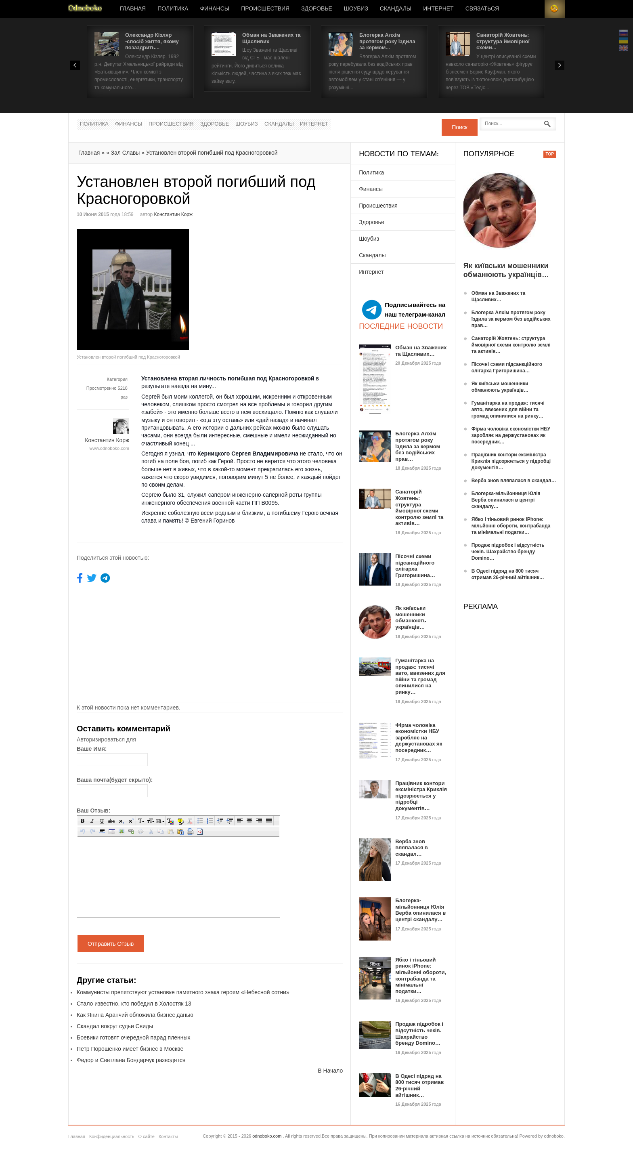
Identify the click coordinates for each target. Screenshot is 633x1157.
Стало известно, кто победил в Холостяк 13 (134, 1003)
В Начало (330, 1070)
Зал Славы (125, 152)
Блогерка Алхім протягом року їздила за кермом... (387, 41)
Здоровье (316, 9)
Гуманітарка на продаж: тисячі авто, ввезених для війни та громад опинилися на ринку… (420, 676)
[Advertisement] (278, 285)
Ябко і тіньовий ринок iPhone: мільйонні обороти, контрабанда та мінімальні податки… (420, 975)
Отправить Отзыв (111, 944)
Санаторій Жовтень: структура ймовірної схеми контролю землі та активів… (419, 507)
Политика (172, 9)
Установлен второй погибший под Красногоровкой (212, 152)
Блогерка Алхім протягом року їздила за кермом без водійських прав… (417, 446)
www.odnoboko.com (109, 448)
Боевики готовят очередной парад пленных (134, 1037)
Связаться (482, 9)
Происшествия (265, 9)
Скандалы (395, 9)
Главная (133, 9)
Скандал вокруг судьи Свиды (115, 1026)
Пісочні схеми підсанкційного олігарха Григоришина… (415, 565)
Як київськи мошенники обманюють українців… (410, 617)
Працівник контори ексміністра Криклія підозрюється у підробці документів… (421, 795)
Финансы (214, 9)
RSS (555, 9)
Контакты (168, 1136)
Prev (75, 65)
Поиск (459, 127)
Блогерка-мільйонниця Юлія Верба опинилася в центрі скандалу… (420, 909)
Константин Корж (173, 214)
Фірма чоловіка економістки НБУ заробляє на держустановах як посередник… (418, 737)
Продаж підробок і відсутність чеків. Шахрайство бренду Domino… (419, 1033)
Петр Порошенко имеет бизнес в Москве (130, 1049)
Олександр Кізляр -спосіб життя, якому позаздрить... (152, 41)
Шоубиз (356, 9)
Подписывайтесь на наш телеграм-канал (403, 310)
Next (559, 65)
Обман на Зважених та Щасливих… (420, 350)
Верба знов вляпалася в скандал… (411, 847)
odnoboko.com (266, 1136)
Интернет (438, 9)
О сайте (146, 1136)
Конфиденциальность (111, 1136)
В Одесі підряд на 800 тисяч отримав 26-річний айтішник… (419, 1085)
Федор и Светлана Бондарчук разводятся (131, 1060)
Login (534, 9)
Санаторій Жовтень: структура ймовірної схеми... (503, 41)
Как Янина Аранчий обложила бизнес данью (135, 1015)
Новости (85, 9)
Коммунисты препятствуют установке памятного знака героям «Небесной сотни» (183, 992)
